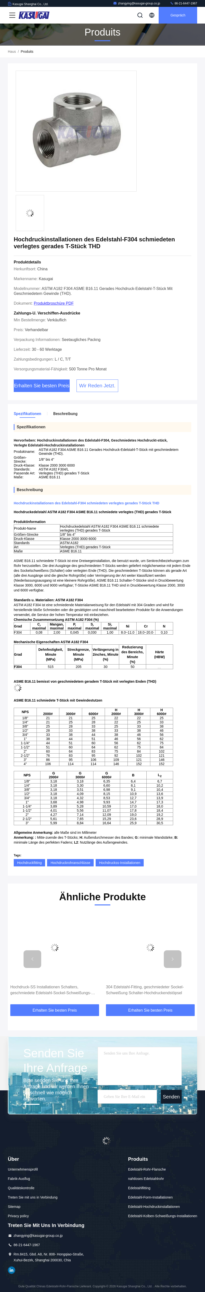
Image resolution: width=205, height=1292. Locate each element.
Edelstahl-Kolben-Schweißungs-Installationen (162, 1216)
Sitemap (14, 1207)
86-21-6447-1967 (183, 3)
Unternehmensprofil (23, 1169)
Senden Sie (171, 1099)
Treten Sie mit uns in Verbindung (33, 1197)
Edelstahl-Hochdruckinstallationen (154, 1207)
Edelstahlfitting (139, 1188)
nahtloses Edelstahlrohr (146, 1179)
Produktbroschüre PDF (54, 303)
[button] (32, 959)
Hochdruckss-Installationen (119, 863)
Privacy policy (18, 1216)
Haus (12, 51)
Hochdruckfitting (29, 863)
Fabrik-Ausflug (19, 1179)
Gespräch (177, 15)
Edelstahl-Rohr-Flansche (147, 1169)
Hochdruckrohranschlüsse (70, 863)
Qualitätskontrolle (21, 1188)
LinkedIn (11, 1270)
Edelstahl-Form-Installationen (150, 1197)
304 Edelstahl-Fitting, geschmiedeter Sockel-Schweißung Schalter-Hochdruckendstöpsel (145, 990)
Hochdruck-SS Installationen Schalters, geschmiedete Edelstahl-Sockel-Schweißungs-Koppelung (50, 990)
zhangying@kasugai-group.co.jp (136, 3)
